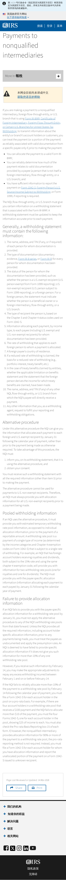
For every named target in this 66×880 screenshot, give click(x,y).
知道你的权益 (16, 814)
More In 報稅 (33, 76)
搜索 (40, 26)
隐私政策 (33, 868)
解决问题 (12, 821)
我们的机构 (14, 807)
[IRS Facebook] (6, 848)
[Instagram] (19, 848)
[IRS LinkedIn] (26, 849)
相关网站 (12, 836)
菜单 (59, 26)
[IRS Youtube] (33, 848)
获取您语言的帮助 (28, 97)
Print (39, 788)
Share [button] (18, 788)
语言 (10, 829)
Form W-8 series (27, 259)
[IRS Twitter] (12, 849)
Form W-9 (46, 259)
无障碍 (33, 874)
